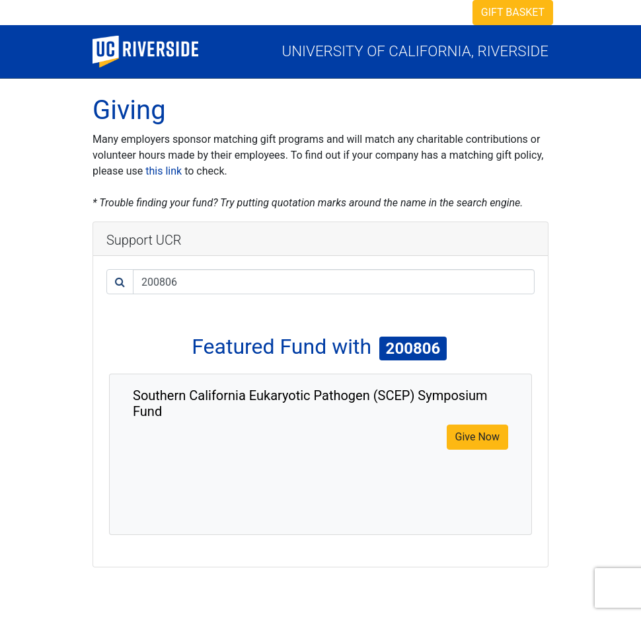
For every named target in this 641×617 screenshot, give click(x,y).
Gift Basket (513, 12)
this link (163, 171)
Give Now (477, 437)
